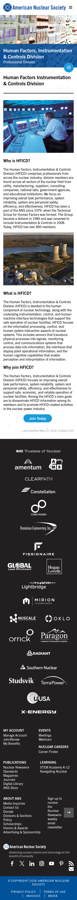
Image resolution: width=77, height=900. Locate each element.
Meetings (45, 735)
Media (53, 896)
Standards (10, 771)
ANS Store (10, 788)
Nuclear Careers (54, 747)
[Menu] (71, 8)
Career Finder (48, 751)
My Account (13, 730)
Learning (48, 762)
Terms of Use (55, 891)
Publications (14, 762)
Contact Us (11, 807)
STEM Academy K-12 (55, 767)
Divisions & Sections (17, 815)
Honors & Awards (15, 828)
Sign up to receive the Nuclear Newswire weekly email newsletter (55, 812)
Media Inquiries (14, 803)
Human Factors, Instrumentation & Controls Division (37, 53)
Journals (9, 779)
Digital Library (13, 783)
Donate (8, 811)
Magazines (10, 775)
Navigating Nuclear (53, 771)
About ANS (12, 798)
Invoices (33, 896)
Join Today (37, 418)
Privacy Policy (23, 891)
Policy (7, 820)
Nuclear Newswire (16, 767)
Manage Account (15, 735)
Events (45, 730)
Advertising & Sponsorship (21, 832)
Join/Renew (11, 739)
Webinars (45, 739)
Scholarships (12, 824)
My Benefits (11, 743)
